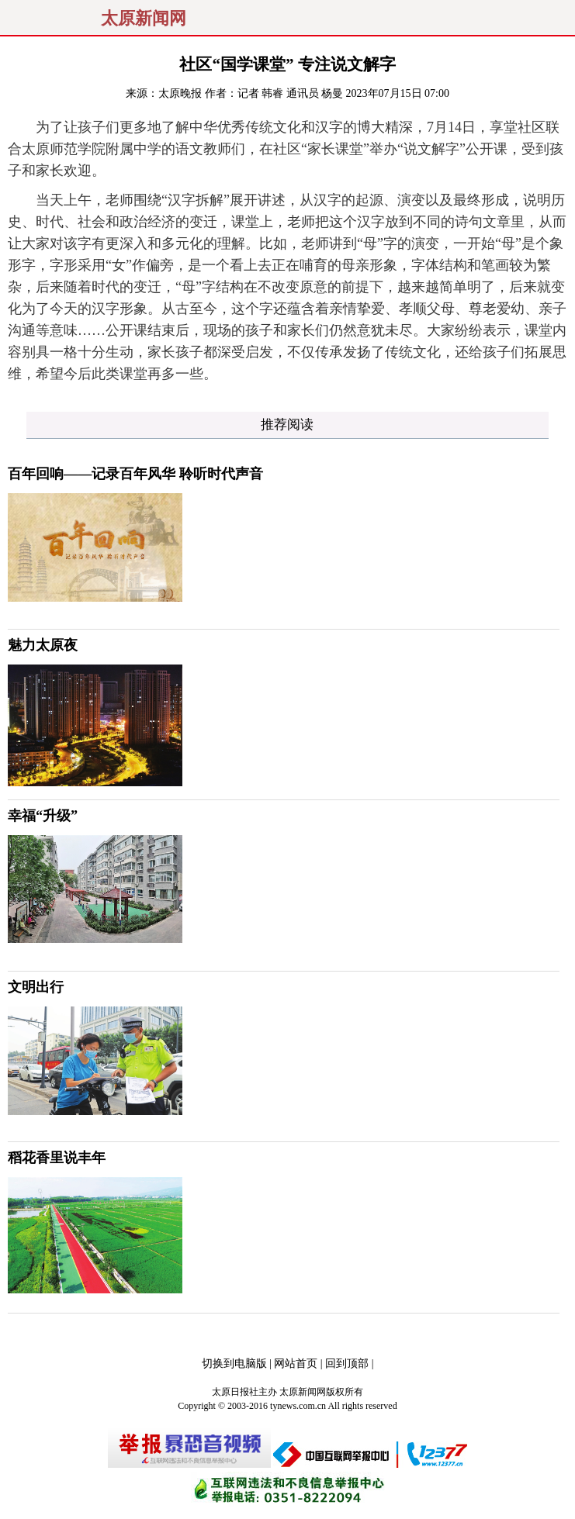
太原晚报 (180, 93)
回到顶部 (347, 1363)
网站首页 (295, 1363)
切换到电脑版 (234, 1363)
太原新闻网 (143, 18)
